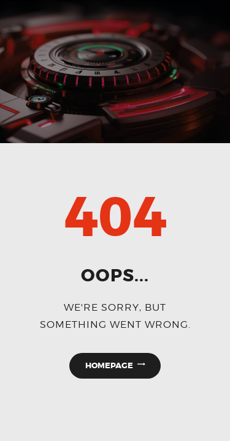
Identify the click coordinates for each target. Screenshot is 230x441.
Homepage (109, 365)
